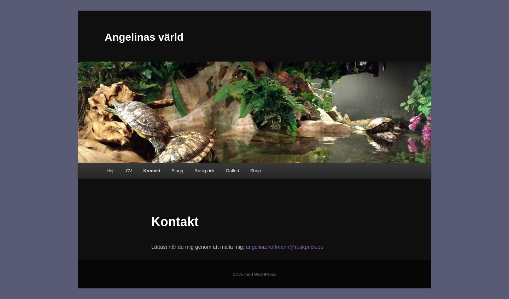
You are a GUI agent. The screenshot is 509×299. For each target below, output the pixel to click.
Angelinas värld (144, 37)
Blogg (177, 170)
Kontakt (151, 170)
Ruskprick (204, 170)
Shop (255, 170)
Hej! (110, 170)
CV (129, 170)
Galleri (232, 170)
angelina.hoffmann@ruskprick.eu (283, 247)
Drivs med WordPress (255, 274)
